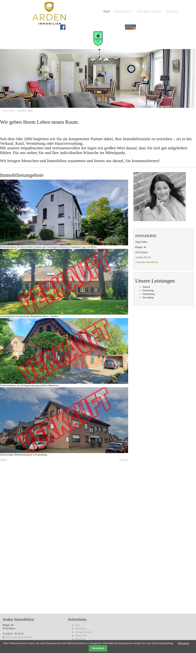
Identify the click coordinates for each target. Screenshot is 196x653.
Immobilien (123, 11)
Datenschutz (81, 635)
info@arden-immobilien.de (146, 262)
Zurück (3, 459)
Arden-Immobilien (8, 111)
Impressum (80, 639)
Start (106, 11)
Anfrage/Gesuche (149, 11)
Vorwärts (123, 459)
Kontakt (172, 11)
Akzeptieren (98, 648)
